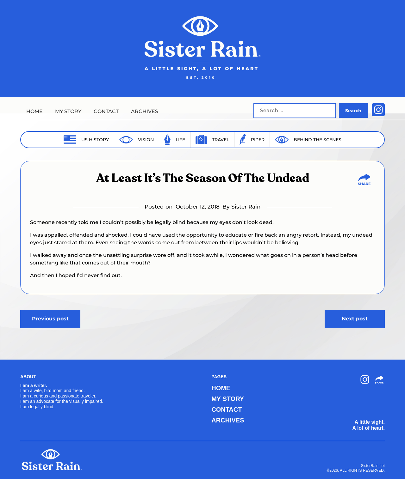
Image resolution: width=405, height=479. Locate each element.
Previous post (50, 319)
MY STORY (68, 111)
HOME (34, 111)
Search (353, 110)
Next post (355, 319)
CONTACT (106, 111)
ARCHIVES (144, 111)
